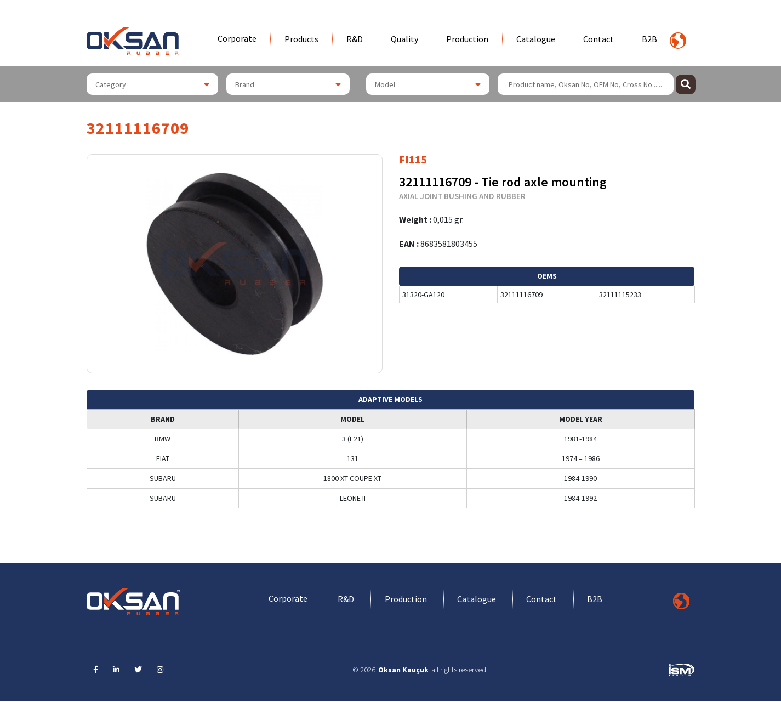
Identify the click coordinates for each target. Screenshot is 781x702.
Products (301, 38)
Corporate (237, 38)
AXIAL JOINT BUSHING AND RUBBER (462, 196)
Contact (598, 38)
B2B (649, 38)
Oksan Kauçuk (403, 670)
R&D (354, 38)
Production (467, 38)
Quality (404, 38)
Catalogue (535, 38)
